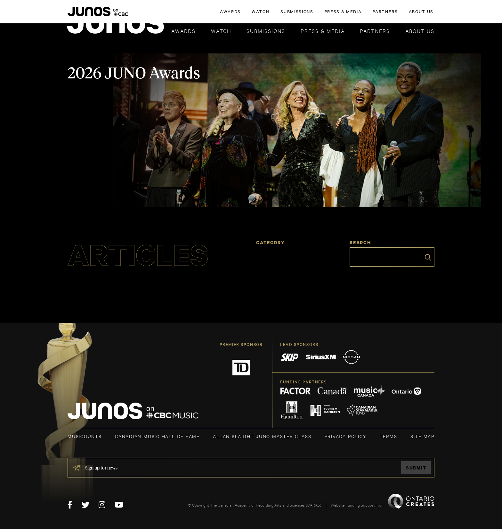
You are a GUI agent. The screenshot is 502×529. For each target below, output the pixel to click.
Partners (375, 30)
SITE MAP (422, 436)
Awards (183, 30)
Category (270, 242)
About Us (419, 30)
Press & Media (323, 30)
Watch (221, 30)
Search (360, 242)
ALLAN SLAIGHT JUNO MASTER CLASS (262, 436)
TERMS (388, 436)
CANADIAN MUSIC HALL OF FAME (157, 436)
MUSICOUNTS (85, 436)
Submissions (266, 30)
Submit (416, 468)
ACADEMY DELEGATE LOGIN (404, 15)
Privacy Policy (346, 436)
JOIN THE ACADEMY (345, 15)
